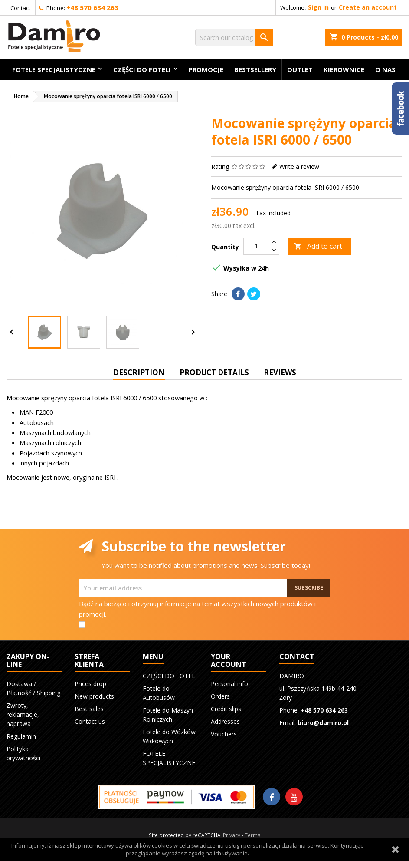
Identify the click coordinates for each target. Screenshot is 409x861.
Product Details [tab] (214, 372)
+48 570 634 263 (92, 7)
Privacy (231, 834)
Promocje (206, 69)
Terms (253, 834)
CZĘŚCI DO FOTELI (142, 69)
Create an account (368, 7)
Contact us (90, 721)
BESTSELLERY (255, 69)
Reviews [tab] (280, 372)
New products (94, 696)
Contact (20, 8)
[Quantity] (256, 246)
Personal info (229, 684)
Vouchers (224, 734)
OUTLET (300, 69)
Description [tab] (139, 372)
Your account (228, 660)
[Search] (234, 37)
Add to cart (318, 246)
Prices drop (90, 684)
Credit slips (226, 709)
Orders (220, 696)
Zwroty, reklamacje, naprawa (23, 714)
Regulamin (21, 736)
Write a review (299, 166)
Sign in (318, 7)
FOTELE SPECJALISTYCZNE (53, 69)
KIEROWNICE (344, 69)
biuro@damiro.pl (323, 723)
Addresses (225, 721)
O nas (385, 69)
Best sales (89, 709)
